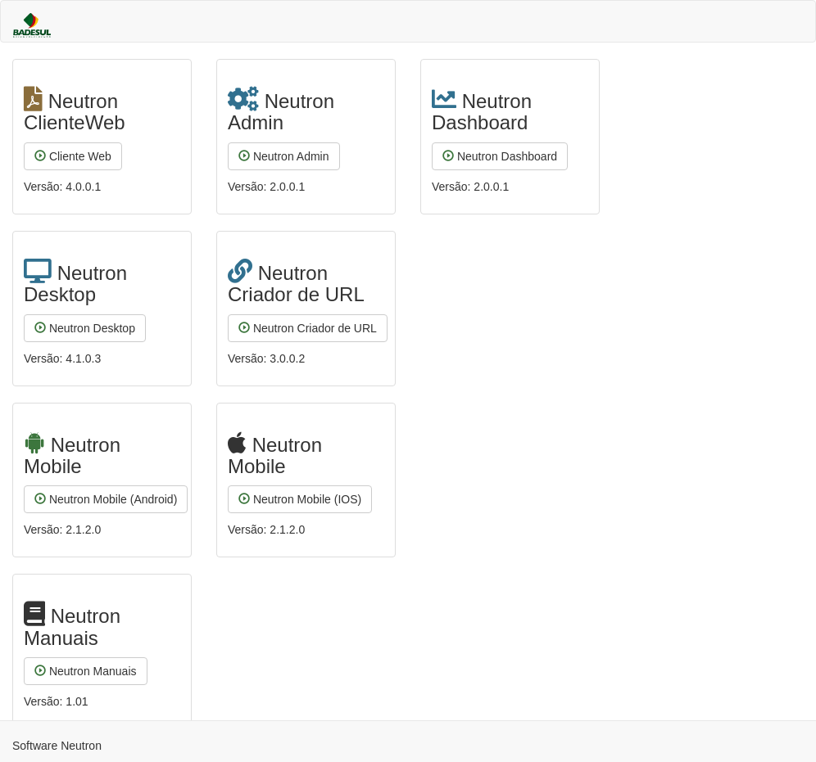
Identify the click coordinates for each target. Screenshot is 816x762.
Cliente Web (72, 156)
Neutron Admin (283, 156)
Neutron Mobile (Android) (105, 499)
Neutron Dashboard (499, 156)
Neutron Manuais (85, 671)
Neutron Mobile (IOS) (299, 499)
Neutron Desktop (84, 328)
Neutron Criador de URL (307, 328)
